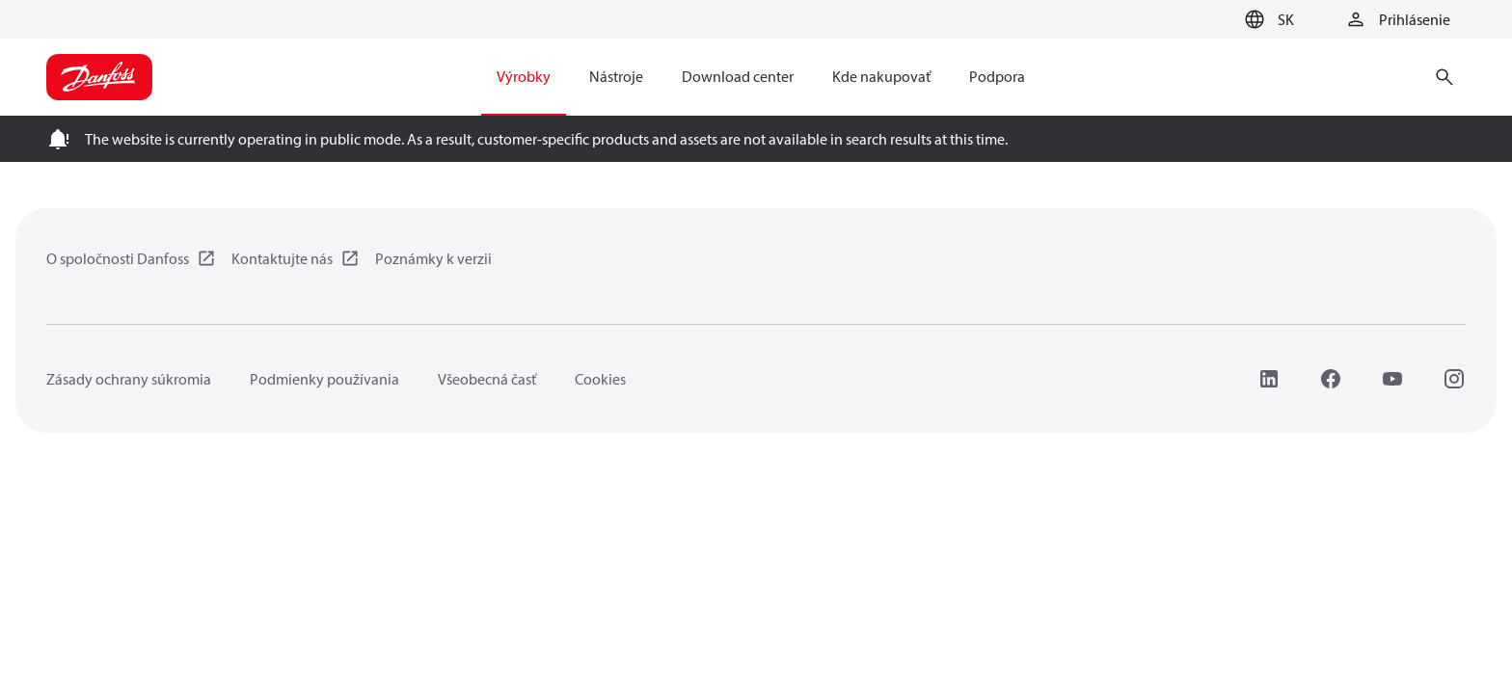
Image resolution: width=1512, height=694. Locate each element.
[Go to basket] (1206, 20)
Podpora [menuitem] (997, 76)
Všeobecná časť (487, 378)
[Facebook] (1330, 378)
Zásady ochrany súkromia (128, 378)
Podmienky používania (324, 378)
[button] (1266, 19)
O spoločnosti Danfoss (117, 258)
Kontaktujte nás (282, 258)
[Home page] (99, 77)
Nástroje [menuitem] (616, 76)
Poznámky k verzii (433, 258)
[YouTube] (1392, 378)
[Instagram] (1454, 378)
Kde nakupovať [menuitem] (881, 76)
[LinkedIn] (1269, 378)
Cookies (600, 378)
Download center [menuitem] (738, 76)
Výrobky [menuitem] (524, 76)
